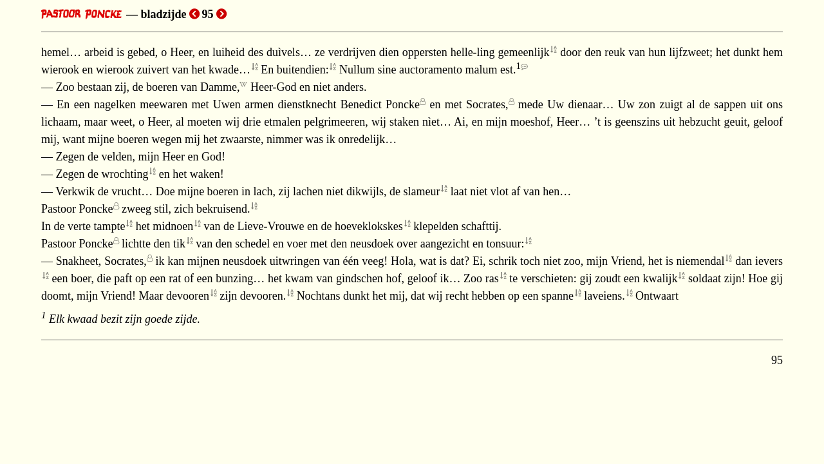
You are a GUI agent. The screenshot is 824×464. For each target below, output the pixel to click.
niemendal (701, 261)
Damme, (219, 87)
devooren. (263, 295)
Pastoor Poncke (77, 208)
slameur (422, 191)
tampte (109, 226)
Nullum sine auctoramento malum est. (430, 69)
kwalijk (660, 278)
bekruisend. (223, 208)
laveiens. (604, 295)
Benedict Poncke (380, 104)
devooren (187, 295)
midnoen (173, 226)
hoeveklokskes (369, 226)
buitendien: (303, 69)
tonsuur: (506, 243)
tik (179, 243)
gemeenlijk (524, 52)
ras (492, 278)
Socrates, (487, 104)
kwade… (229, 69)
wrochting (124, 174)
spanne (557, 295)
